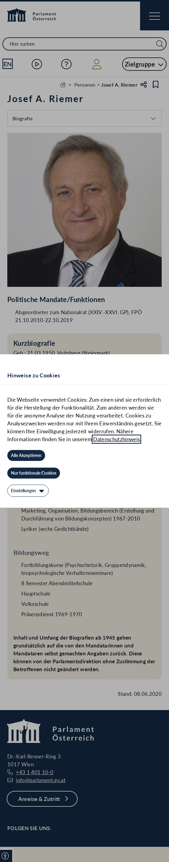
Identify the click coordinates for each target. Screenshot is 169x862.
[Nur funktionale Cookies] (33, 473)
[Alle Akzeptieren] (26, 455)
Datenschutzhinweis (116, 439)
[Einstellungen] (28, 491)
